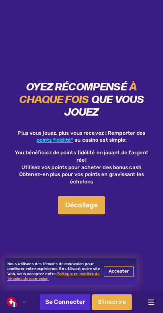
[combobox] (16, 302)
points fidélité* (55, 140)
